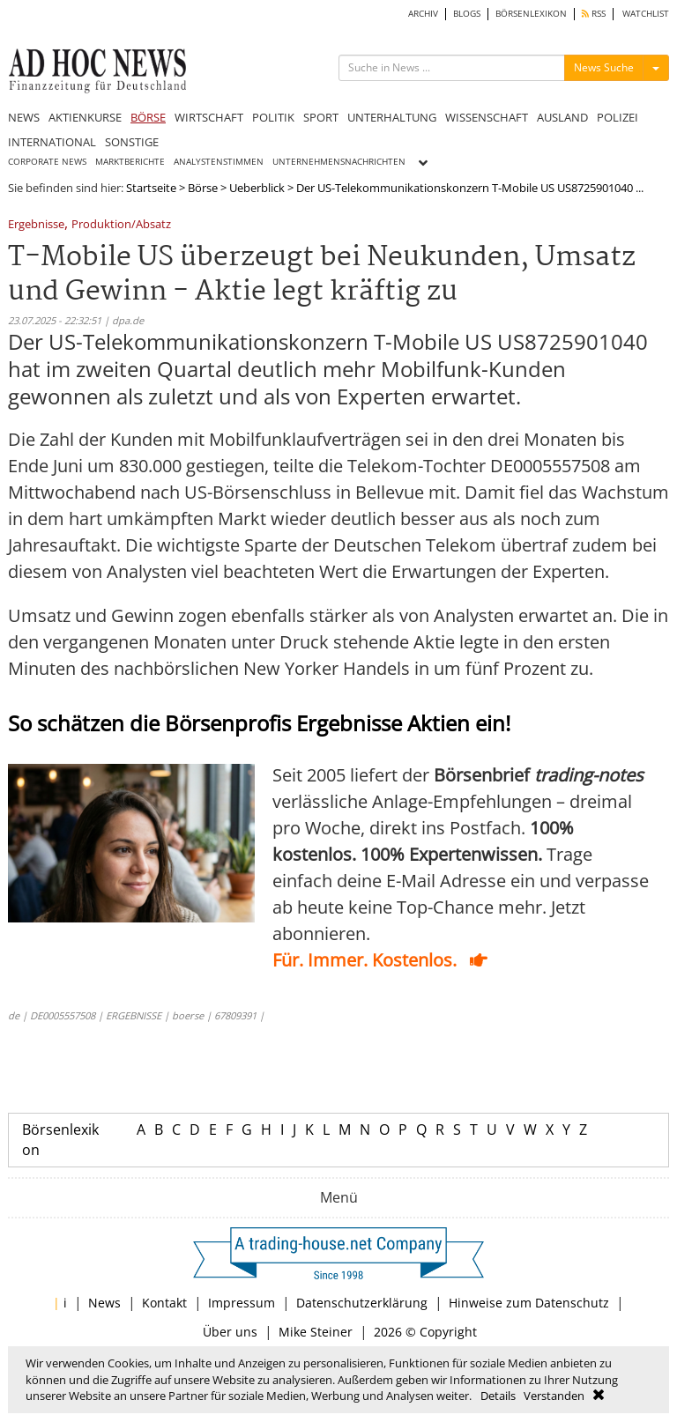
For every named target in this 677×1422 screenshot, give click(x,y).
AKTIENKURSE (85, 117)
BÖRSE (148, 117)
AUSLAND (562, 117)
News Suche (604, 67)
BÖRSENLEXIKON (531, 13)
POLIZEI (617, 117)
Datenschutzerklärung (362, 1302)
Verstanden (554, 1395)
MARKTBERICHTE (130, 161)
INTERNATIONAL (52, 142)
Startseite (151, 188)
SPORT (320, 117)
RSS (594, 13)
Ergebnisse (36, 225)
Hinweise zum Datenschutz (529, 1302)
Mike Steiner (316, 1331)
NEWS (24, 117)
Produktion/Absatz (121, 225)
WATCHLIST (645, 13)
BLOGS (466, 13)
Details (498, 1395)
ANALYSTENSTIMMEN (219, 161)
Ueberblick (257, 188)
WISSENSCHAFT (486, 117)
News (104, 1302)
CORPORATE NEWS (47, 161)
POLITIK (273, 117)
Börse (203, 188)
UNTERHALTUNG (391, 117)
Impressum (241, 1302)
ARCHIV (423, 13)
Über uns (230, 1331)
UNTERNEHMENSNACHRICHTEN (338, 161)
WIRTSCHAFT (209, 117)
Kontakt (164, 1302)
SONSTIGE (132, 142)
